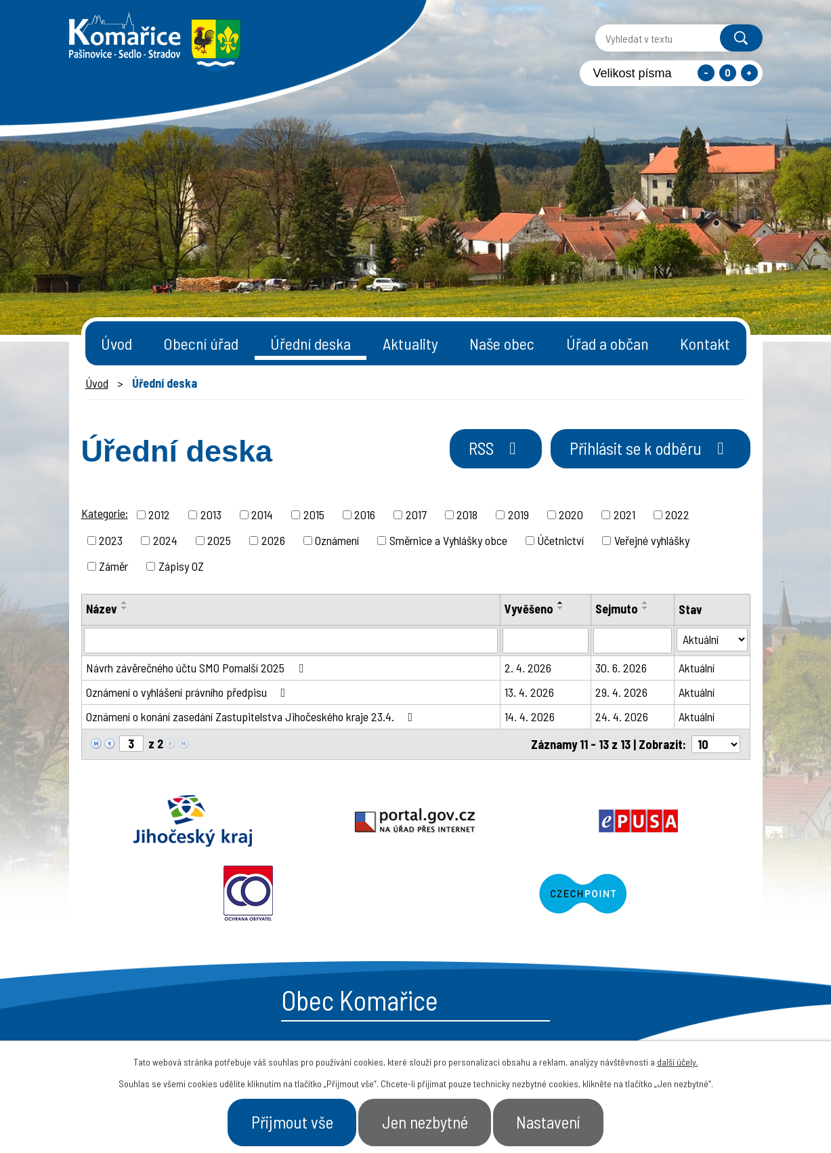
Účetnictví (560, 540)
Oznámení (337, 540)
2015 (313, 514)
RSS (496, 448)
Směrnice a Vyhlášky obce (448, 540)
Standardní (727, 72)
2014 (262, 514)
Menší (706, 72)
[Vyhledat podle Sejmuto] (632, 640)
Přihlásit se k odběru (650, 448)
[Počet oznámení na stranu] (715, 744)
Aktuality (410, 343)
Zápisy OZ (181, 566)
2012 (159, 514)
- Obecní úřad (590, 1025)
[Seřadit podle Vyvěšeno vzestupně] (560, 602)
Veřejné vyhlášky (651, 540)
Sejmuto (616, 608)
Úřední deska (310, 343)
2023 (111, 540)
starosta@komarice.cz (349, 984)
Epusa (416, 820)
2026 (273, 540)
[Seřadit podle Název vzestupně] (124, 602)
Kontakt (705, 343)
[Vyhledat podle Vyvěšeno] (546, 640)
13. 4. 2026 (529, 692)
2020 (571, 514)
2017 (416, 514)
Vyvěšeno (529, 608)
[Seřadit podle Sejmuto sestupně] (645, 608)
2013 (210, 514)
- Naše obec (687, 1025)
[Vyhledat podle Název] (291, 640)
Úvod (116, 343)
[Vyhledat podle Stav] (712, 639)
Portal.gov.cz (282, 820)
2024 (165, 540)
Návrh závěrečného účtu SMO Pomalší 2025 (197, 667)
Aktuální (697, 667)
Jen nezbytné (425, 1122)
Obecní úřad (200, 343)
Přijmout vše (292, 1122)
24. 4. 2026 (621, 716)
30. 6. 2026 (621, 667)
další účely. (677, 1062)
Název (101, 608)
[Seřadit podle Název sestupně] (124, 608)
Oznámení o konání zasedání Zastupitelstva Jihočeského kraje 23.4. (252, 716)
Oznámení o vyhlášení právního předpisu (188, 692)
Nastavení (548, 1122)
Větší (749, 72)
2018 (466, 514)
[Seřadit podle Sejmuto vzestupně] (645, 602)
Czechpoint (683, 820)
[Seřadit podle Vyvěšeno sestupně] (560, 608)
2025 (219, 540)
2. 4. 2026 (528, 667)
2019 (518, 514)
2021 (624, 514)
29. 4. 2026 (621, 692)
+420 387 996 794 (333, 1018)
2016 (364, 514)
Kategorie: (104, 513)
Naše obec (501, 343)
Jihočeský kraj (148, 820)
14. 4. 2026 (530, 716)
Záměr (113, 566)
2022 (677, 514)
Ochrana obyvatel (549, 820)
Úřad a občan (607, 343)
